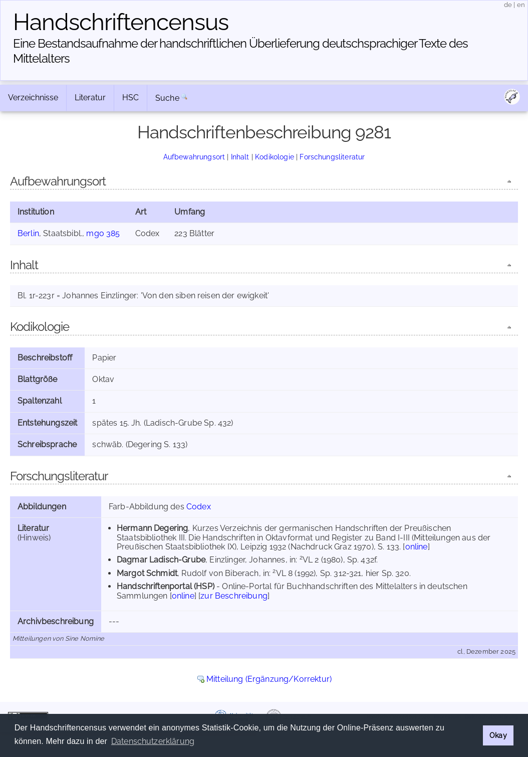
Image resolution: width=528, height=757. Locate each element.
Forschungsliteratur (332, 156)
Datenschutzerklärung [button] (152, 741)
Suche (167, 98)
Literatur (90, 97)
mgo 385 (103, 233)
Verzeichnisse (33, 97)
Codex (198, 506)
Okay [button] (498, 735)
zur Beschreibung (234, 596)
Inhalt (240, 156)
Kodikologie (274, 156)
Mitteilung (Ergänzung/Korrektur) (269, 679)
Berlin (28, 233)
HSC (130, 97)
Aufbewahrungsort (194, 156)
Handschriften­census (120, 22)
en (521, 5)
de (508, 5)
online (416, 546)
